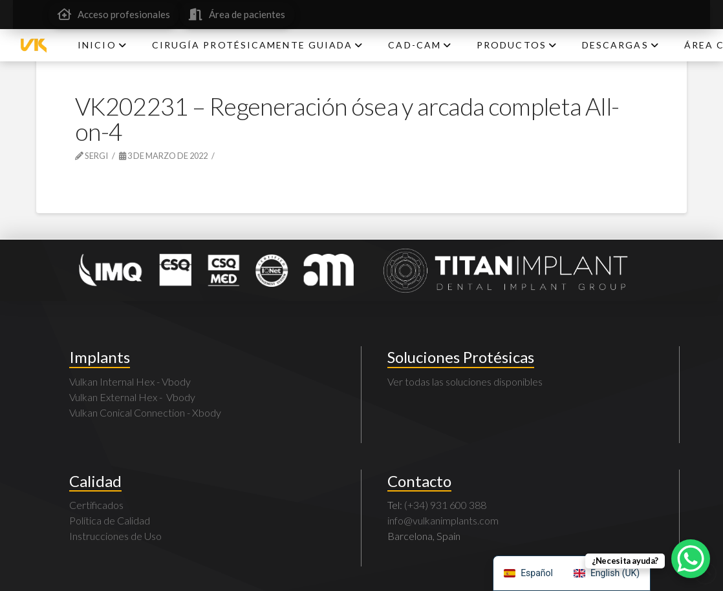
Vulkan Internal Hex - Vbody (130, 381)
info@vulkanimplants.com (443, 520)
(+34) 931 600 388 (445, 505)
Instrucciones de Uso (115, 536)
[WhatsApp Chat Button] (690, 558)
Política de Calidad (109, 520)
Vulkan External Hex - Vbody (132, 397)
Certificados (96, 505)
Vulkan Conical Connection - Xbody (145, 412)
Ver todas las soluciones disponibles (465, 381)
